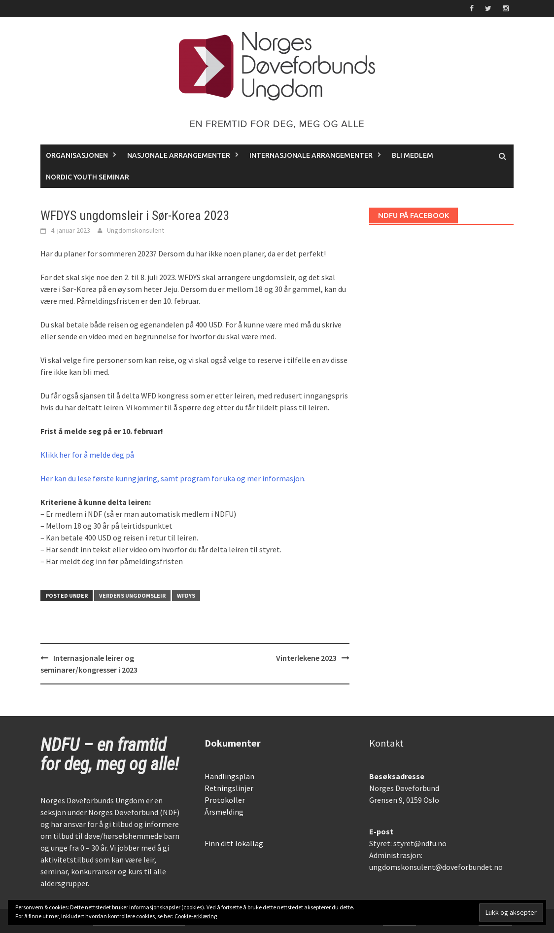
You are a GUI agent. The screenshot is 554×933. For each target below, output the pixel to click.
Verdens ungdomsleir (132, 595)
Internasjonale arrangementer (311, 155)
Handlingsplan (229, 776)
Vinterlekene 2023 (306, 658)
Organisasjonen (77, 155)
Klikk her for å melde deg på (87, 455)
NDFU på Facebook (413, 215)
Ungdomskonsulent (135, 230)
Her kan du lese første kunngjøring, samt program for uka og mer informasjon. (173, 478)
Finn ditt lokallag (234, 843)
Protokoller (225, 800)
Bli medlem (412, 155)
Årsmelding (224, 812)
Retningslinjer (229, 788)
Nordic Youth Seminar (87, 177)
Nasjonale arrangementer (178, 155)
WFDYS (186, 595)
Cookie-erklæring (195, 916)
